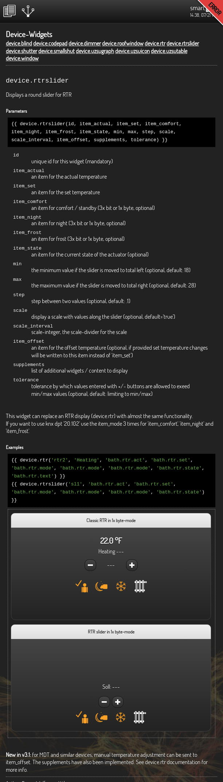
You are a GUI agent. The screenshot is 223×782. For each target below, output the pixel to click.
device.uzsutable (169, 51)
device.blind (19, 43)
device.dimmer (85, 43)
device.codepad (50, 43)
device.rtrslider (183, 43)
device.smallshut (56, 51)
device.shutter (21, 51)
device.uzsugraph (95, 51)
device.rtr (155, 43)
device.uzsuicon (132, 51)
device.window (22, 58)
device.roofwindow (123, 43)
